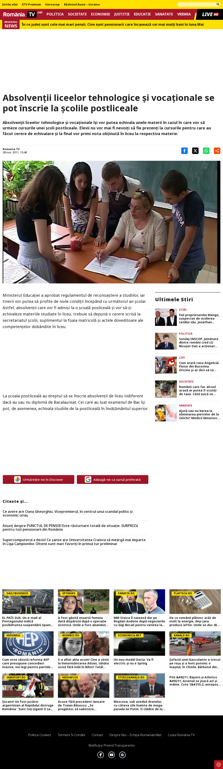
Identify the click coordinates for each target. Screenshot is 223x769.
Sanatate (164, 14)
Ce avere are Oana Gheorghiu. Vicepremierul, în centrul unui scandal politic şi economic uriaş (68, 513)
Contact (97, 735)
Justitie (122, 14)
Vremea (184, 14)
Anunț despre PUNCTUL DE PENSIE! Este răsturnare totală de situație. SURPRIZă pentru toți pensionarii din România (70, 528)
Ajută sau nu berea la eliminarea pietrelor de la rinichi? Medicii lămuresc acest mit (199, 414)
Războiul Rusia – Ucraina (82, 4)
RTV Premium (31, 4)
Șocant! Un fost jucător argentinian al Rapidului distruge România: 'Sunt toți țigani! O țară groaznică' (28, 705)
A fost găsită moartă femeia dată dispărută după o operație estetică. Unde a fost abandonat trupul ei (83, 621)
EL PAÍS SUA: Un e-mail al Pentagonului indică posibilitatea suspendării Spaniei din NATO (27, 621)
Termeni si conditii (71, 735)
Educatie (142, 14)
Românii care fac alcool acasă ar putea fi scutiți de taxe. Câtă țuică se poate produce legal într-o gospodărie (199, 390)
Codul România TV (181, 735)
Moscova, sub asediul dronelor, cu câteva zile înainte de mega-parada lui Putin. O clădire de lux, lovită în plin (139, 705)
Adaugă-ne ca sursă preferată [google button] (113, 479)
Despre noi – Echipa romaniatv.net (135, 735)
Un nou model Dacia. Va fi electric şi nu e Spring (134, 661)
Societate (77, 14)
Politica (55, 14)
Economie (100, 14)
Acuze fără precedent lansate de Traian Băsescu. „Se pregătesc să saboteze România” (81, 705)
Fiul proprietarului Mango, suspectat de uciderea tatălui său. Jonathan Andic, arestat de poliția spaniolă (199, 318)
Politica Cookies (39, 735)
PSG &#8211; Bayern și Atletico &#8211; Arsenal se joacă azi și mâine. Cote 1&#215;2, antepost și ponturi (194, 681)
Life (182, 357)
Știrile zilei (10, 4)
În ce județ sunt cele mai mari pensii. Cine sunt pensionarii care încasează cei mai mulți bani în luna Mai (113, 24)
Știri (183, 310)
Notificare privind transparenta (112, 745)
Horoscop (52, 4)
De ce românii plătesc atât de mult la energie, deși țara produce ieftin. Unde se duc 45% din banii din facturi (194, 621)
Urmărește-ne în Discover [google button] (38, 479)
